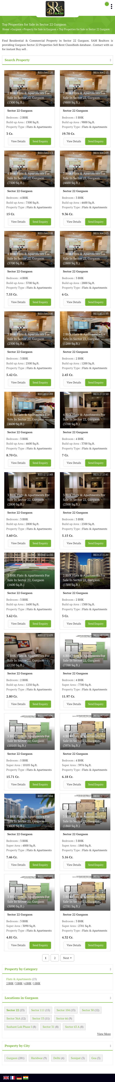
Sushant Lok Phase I (19, 1027)
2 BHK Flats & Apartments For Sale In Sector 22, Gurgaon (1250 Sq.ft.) (28, 660)
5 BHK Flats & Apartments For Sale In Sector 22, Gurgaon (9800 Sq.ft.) (84, 97)
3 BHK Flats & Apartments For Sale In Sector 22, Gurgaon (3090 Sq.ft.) (28, 901)
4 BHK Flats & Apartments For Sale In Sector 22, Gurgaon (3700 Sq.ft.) (28, 258)
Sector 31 (48, 1027)
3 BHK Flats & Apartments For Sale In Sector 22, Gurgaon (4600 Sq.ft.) (84, 178)
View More (104, 1034)
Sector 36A (13, 1018)
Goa (93, 1058)
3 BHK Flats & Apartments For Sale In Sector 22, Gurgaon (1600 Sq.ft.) (28, 580)
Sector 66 (62, 1018)
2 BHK (9, 983)
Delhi (56, 1058)
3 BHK (18, 983)
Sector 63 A (72, 1027)
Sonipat (76, 1058)
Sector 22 (13, 1010)
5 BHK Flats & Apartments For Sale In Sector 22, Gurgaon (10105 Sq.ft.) (28, 740)
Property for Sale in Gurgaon (40, 29)
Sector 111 (37, 1010)
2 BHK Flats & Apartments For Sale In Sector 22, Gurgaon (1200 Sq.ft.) (84, 339)
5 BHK (36, 983)
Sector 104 (63, 1010)
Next (67, 958)
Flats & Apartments (18, 979)
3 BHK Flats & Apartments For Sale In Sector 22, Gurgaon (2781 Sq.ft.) (84, 901)
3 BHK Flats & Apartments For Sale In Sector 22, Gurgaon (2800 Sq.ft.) (84, 258)
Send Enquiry (40, 141)
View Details (18, 141)
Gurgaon (16, 29)
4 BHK (27, 983)
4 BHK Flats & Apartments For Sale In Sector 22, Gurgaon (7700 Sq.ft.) (84, 660)
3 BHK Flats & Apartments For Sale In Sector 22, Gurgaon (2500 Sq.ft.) (28, 339)
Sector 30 (88, 1010)
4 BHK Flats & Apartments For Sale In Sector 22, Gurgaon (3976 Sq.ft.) (84, 740)
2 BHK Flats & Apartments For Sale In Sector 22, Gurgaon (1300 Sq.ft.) (28, 97)
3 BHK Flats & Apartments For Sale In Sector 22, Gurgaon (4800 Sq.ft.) (28, 821)
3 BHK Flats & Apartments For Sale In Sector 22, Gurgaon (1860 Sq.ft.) (84, 821)
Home (5, 29)
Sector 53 (38, 1018)
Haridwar (37, 1058)
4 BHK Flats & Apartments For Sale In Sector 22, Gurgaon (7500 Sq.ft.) (28, 178)
